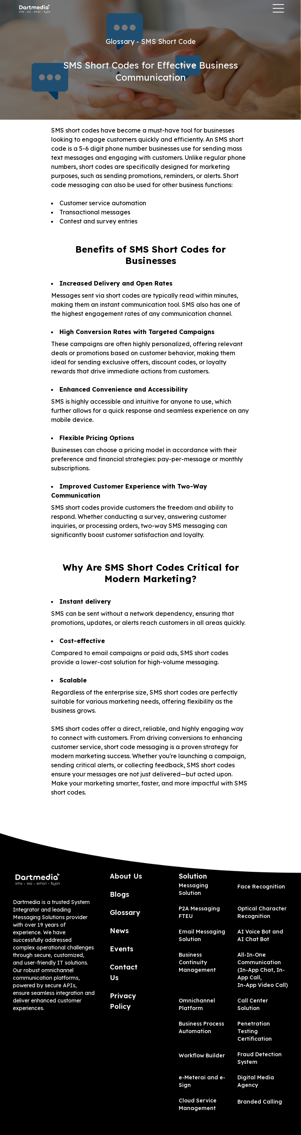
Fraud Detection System (259, 1058)
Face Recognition (261, 886)
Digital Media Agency (255, 1081)
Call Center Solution (252, 1004)
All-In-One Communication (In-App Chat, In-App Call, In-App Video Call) (262, 969)
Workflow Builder (202, 1055)
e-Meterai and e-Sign (202, 1081)
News (119, 930)
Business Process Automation (201, 1027)
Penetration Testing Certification (254, 1031)
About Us (126, 876)
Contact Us (123, 972)
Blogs (119, 894)
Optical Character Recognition (262, 912)
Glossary (125, 912)
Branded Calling (259, 1101)
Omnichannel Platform (197, 1004)
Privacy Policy (123, 1001)
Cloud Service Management (198, 1104)
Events (121, 949)
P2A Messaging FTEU (199, 912)
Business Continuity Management (197, 962)
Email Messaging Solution (202, 935)
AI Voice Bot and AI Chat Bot (260, 935)
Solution (193, 876)
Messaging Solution (193, 889)
